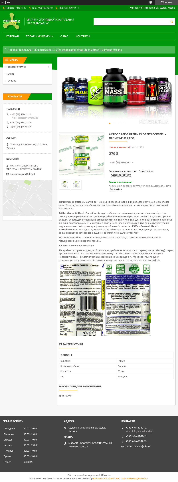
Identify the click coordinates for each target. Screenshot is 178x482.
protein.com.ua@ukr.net (22, 174)
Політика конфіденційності (134, 478)
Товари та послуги (21, 49)
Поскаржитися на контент (105, 478)
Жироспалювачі (44, 49)
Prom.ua (106, 475)
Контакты (83, 36)
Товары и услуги (38, 36)
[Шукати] (171, 21)
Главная (12, 36)
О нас (64, 36)
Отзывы (12, 80)
